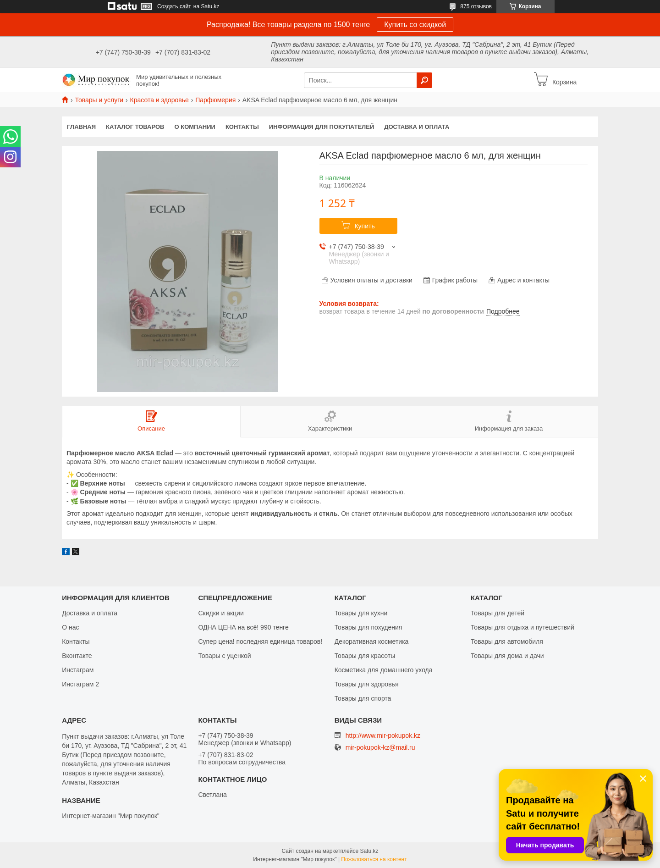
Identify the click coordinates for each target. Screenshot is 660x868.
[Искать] (424, 80)
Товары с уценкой (224, 655)
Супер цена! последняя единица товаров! (260, 641)
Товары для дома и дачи (507, 655)
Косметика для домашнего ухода (384, 670)
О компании (195, 126)
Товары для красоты (365, 655)
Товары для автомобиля (507, 641)
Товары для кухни (361, 613)
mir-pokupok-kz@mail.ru (380, 747)
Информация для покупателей (321, 126)
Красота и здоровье (159, 100)
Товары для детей (497, 613)
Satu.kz (369, 851)
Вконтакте (77, 655)
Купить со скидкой (415, 24)
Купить (364, 226)
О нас (70, 627)
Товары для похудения (368, 627)
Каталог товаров (135, 126)
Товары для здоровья (367, 684)
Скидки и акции (220, 613)
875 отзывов (476, 6)
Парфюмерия (215, 100)
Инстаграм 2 (80, 684)
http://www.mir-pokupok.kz (383, 735)
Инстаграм (78, 670)
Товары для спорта (363, 698)
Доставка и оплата (416, 126)
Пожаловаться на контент (374, 859)
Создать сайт (174, 6)
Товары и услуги (99, 100)
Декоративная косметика (372, 641)
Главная (81, 126)
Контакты (242, 126)
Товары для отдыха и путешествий (522, 627)
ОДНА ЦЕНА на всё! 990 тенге (243, 627)
